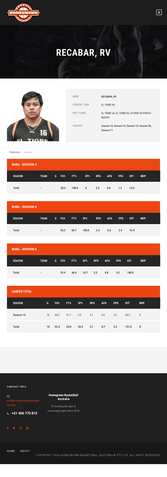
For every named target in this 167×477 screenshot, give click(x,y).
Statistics (15, 152)
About (25, 451)
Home (11, 451)
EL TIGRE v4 (108, 113)
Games (28, 152)
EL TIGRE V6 (108, 104)
